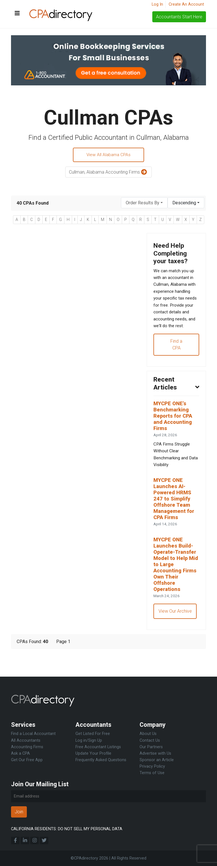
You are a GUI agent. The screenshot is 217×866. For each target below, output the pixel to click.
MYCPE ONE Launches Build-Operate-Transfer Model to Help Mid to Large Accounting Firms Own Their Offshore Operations (176, 585)
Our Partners (151, 747)
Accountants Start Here (179, 16)
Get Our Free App (27, 760)
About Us (148, 734)
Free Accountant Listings (98, 747)
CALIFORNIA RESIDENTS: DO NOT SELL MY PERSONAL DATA (66, 829)
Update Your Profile (93, 753)
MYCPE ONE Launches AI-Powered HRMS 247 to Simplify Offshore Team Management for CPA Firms (175, 517)
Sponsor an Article (157, 760)
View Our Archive (175, 633)
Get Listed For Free (92, 734)
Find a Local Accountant (33, 734)
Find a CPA (176, 357)
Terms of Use (152, 772)
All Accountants (25, 740)
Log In (157, 4)
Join (19, 811)
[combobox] (144, 203)
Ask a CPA (20, 753)
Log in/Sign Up (88, 740)
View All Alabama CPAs (108, 155)
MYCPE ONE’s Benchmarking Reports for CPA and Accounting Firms (174, 430)
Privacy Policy (152, 766)
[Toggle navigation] (17, 13)
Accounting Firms (27, 747)
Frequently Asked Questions (100, 760)
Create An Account (186, 4)
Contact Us (150, 740)
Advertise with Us (155, 753)
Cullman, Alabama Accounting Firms (108, 173)
